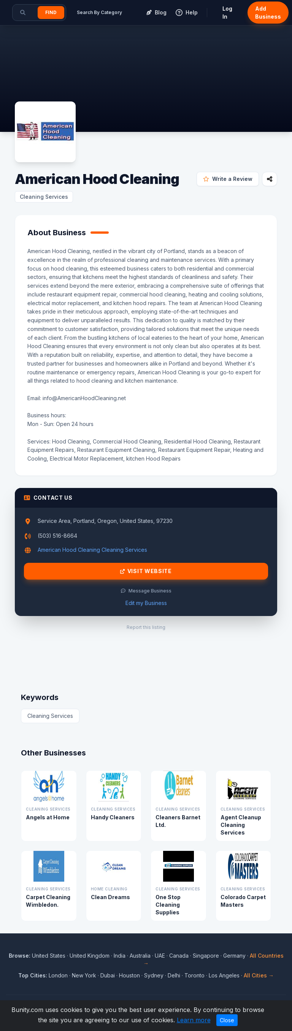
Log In (227, 12)
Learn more (194, 1020)
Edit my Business (146, 603)
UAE (160, 955)
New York (84, 975)
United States (48, 955)
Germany (234, 955)
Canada (179, 955)
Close (227, 1020)
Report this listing (146, 627)
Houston (129, 975)
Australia (140, 955)
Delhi (174, 975)
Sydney (153, 975)
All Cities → (259, 975)
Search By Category (99, 12)
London (58, 975)
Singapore (206, 955)
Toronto (194, 975)
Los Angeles (224, 975)
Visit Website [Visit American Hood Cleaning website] (146, 571)
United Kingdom (90, 955)
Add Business (268, 12)
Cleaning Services (44, 196)
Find (51, 12)
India (119, 955)
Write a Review (227, 179)
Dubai (107, 975)
